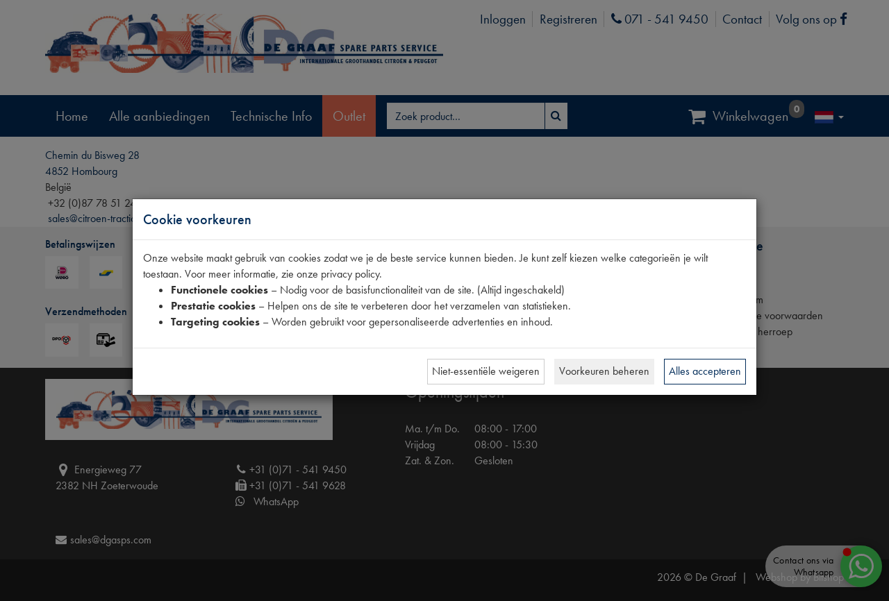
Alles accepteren (705, 371)
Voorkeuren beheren (604, 371)
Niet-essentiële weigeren (486, 371)
